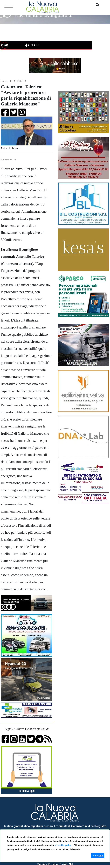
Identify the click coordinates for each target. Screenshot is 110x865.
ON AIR (32, 45)
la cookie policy (63, 845)
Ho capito (98, 855)
